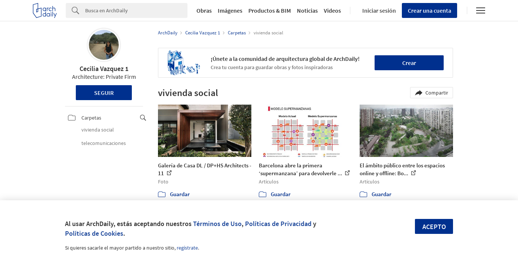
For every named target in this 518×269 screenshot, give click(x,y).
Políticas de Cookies (94, 233)
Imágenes (230, 10)
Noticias (307, 10)
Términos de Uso (217, 223)
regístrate (187, 247)
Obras (204, 10)
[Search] (136, 10)
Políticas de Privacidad (278, 223)
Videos (332, 10)
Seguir (104, 92)
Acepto (434, 226)
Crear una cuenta (429, 10)
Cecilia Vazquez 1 (104, 68)
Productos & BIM (269, 10)
